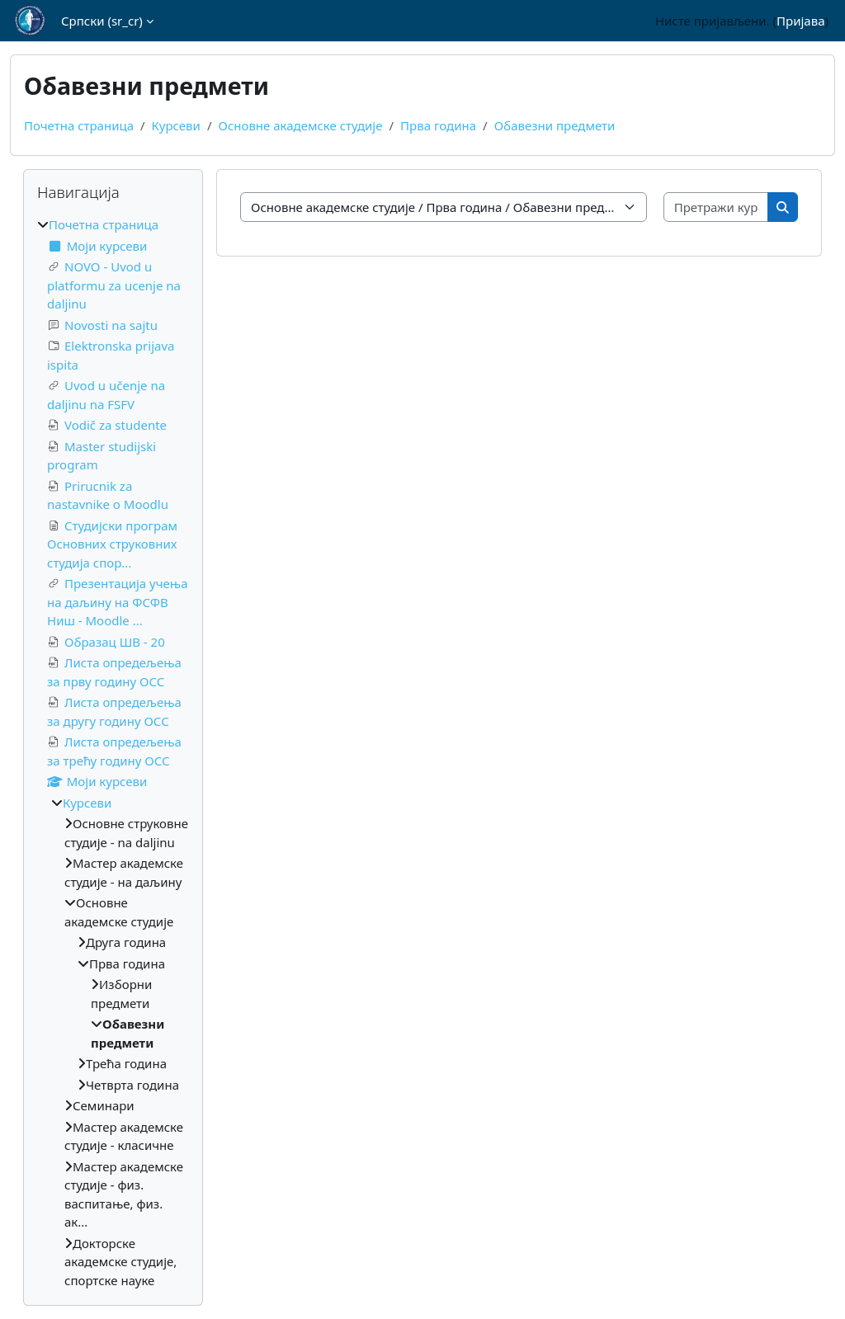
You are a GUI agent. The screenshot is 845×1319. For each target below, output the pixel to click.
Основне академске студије (300, 125)
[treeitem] (113, 752)
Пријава (800, 20)
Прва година (438, 125)
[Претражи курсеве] (716, 207)
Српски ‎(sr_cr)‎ (102, 20)
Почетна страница (79, 125)
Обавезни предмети (555, 125)
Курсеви (176, 125)
